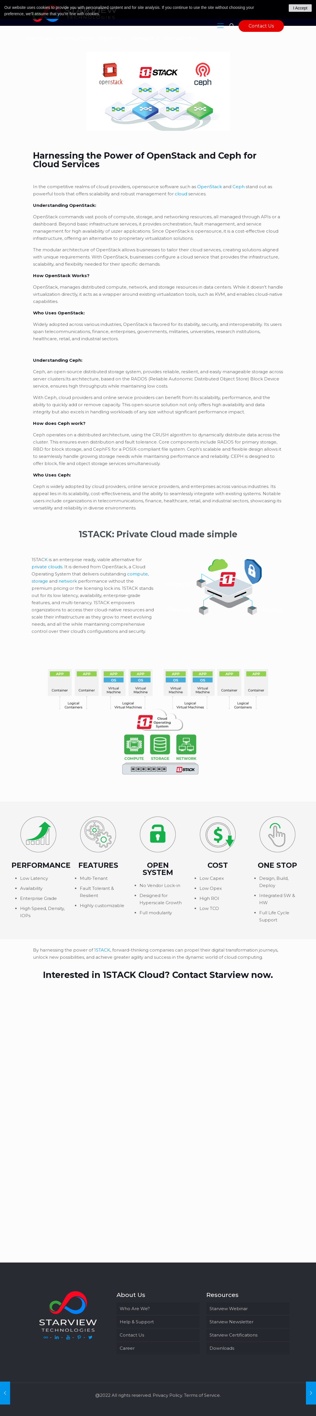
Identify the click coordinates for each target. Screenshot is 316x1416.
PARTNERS (145, 39)
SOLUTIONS (43, 39)
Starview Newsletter (231, 1321)
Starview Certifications (233, 1335)
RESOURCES (181, 39)
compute (137, 574)
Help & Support (137, 1321)
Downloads (222, 1348)
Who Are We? (135, 1308)
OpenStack (209, 186)
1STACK (102, 950)
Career (127, 1348)
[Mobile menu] (220, 26)
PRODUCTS (78, 39)
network (68, 581)
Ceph (238, 186)
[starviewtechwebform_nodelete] (157, 1114)
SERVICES (113, 39)
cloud (181, 194)
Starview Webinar (229, 1308)
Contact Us (261, 26)
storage (40, 581)
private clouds (47, 566)
